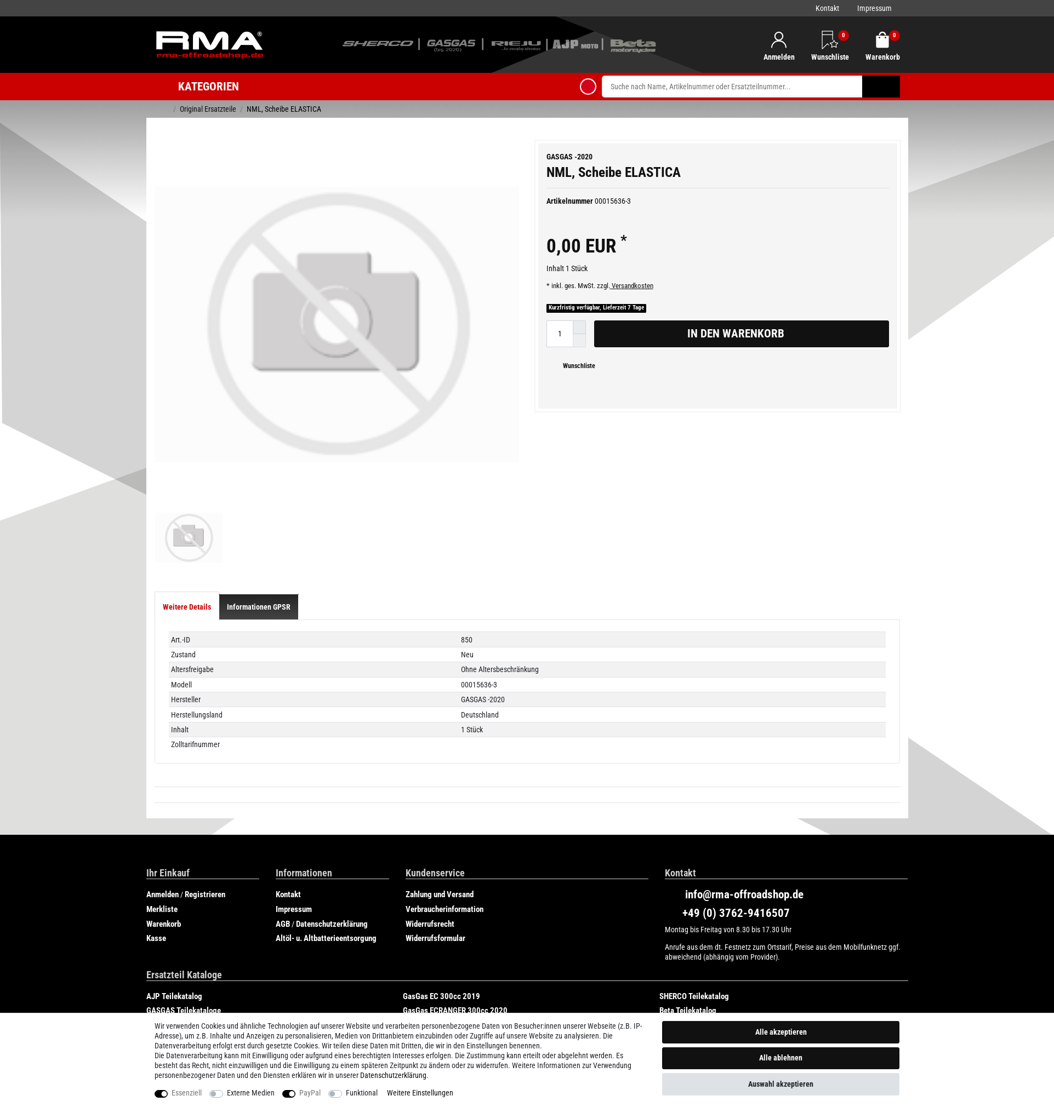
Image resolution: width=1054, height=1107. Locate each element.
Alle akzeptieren (781, 1032)
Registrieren (205, 874)
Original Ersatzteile (208, 109)
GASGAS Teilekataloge (183, 990)
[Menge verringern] (579, 340)
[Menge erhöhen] (579, 327)
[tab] (187, 586)
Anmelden (162, 874)
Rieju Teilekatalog (432, 1005)
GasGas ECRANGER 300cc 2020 (455, 990)
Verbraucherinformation (444, 889)
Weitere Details (187, 586)
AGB (283, 903)
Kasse (156, 918)
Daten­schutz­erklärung (393, 1075)
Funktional (362, 1092)
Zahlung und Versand (440, 874)
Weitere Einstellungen (420, 1092)
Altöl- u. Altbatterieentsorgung (326, 918)
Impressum (874, 8)
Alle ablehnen (780, 1057)
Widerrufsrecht (430, 903)
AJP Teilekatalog (174, 975)
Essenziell (187, 1092)
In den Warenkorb (784, 333)
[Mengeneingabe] (559, 333)
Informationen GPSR (258, 586)
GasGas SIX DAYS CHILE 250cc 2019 (206, 1005)
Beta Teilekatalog (687, 990)
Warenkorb (163, 903)
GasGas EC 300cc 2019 (441, 975)
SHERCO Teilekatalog (694, 975)
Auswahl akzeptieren (780, 1084)
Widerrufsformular (435, 918)
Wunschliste (575, 366)
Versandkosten (631, 286)
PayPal (310, 1092)
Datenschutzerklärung (332, 903)
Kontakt (827, 8)
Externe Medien (251, 1092)
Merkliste (162, 889)
